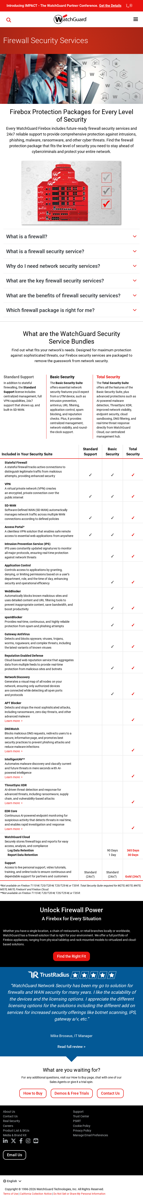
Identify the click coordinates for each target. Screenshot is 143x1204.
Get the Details (110, 6)
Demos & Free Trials (72, 1093)
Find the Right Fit (71, 956)
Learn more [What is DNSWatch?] (12, 751)
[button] (8, 19)
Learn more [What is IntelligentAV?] (12, 777)
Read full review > (71, 1047)
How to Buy (32, 1093)
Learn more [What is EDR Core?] (12, 829)
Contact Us (110, 1093)
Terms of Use (10, 1193)
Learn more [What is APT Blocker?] (12, 721)
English (12, 1181)
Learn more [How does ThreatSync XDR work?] (12, 803)
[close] (129, 5)
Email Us (14, 1155)
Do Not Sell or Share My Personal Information (79, 1193)
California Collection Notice (35, 1193)
